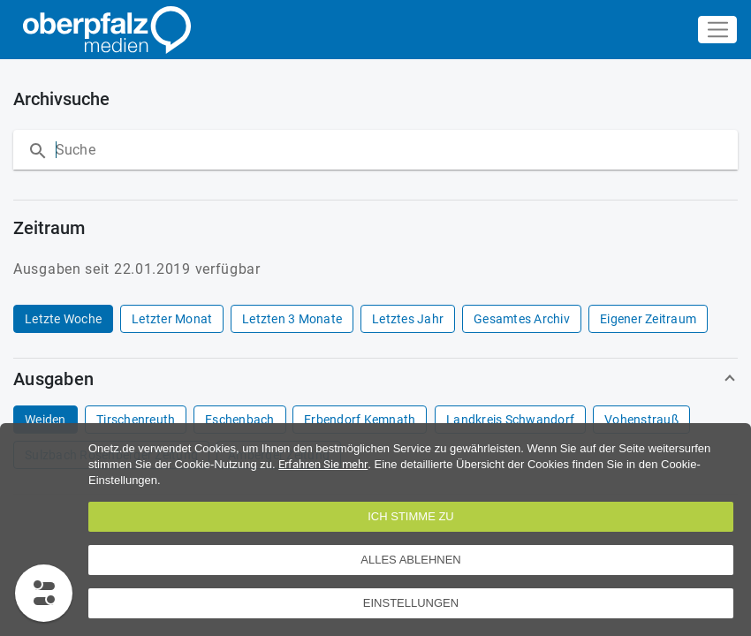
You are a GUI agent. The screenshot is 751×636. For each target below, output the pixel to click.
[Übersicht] (102, 30)
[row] (63, 319)
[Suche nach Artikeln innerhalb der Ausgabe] (232, 150)
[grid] (372, 319)
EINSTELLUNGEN (411, 603)
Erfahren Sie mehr (323, 464)
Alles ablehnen (410, 559)
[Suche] (34, 151)
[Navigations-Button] (717, 29)
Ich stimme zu (411, 516)
